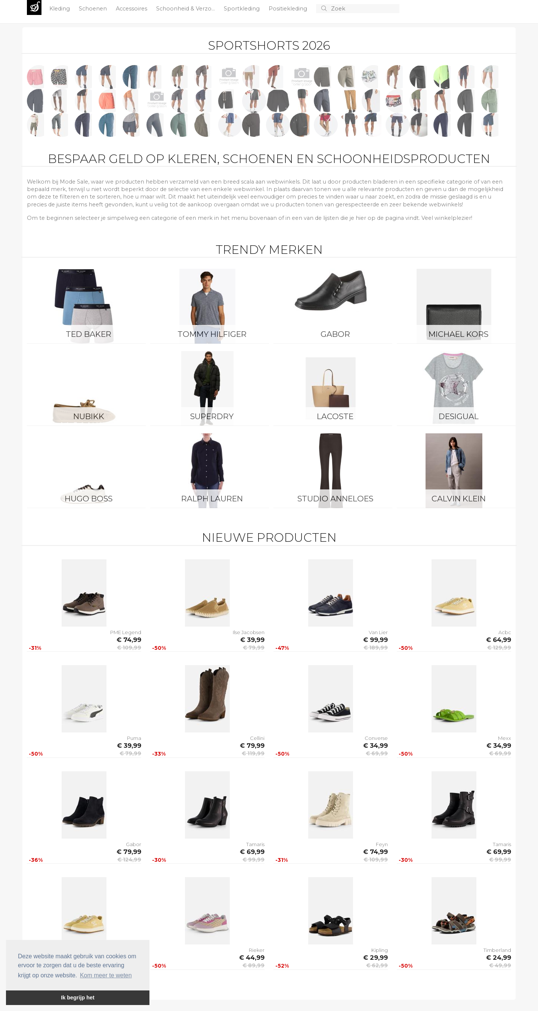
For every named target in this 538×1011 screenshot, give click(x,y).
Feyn (382, 844)
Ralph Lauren (212, 498)
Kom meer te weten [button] (106, 975)
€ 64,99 (498, 639)
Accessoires (132, 8)
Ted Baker (88, 334)
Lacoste (335, 416)
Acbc (504, 632)
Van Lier (378, 632)
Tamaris (255, 844)
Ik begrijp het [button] (78, 998)
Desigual (459, 416)
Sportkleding (242, 8)
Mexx (504, 738)
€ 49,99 (500, 965)
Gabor (335, 334)
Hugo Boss (88, 498)
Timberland (497, 950)
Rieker (257, 950)
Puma (134, 738)
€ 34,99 (375, 745)
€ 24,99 (498, 957)
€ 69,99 (377, 753)
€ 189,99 (376, 648)
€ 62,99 (377, 965)
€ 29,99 (375, 957)
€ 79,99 (254, 648)
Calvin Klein (459, 498)
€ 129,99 (499, 648)
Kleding (60, 8)
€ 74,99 (129, 639)
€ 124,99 (129, 860)
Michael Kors (458, 334)
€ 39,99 (252, 639)
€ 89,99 (253, 965)
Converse (376, 738)
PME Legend (125, 632)
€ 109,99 (129, 648)
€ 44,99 (252, 957)
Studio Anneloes (335, 498)
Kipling (379, 950)
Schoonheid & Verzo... (186, 8)
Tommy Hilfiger (212, 334)
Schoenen (93, 8)
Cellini (257, 738)
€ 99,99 (375, 639)
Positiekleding (289, 8)
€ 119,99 (253, 753)
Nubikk (88, 416)
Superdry (212, 416)
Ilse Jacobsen (249, 632)
